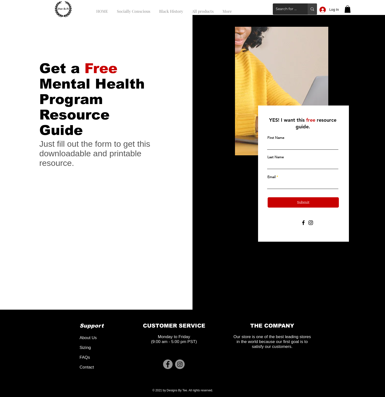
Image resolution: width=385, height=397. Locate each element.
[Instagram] (311, 223)
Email (271, 177)
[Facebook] (303, 223)
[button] (347, 9)
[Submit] (303, 202)
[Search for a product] (286, 9)
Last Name (275, 157)
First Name (275, 137)
